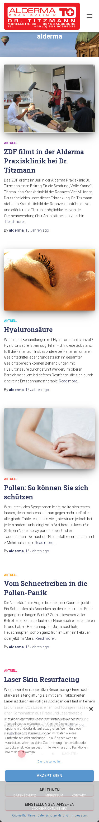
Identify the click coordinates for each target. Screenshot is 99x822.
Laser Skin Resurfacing (41, 679)
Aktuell (10, 143)
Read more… (15, 222)
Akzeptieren (49, 775)
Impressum (79, 815)
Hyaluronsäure (28, 329)
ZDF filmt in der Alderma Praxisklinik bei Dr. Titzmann (44, 160)
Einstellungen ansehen (49, 804)
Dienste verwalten (49, 762)
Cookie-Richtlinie (23, 815)
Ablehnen (49, 790)
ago (37, 230)
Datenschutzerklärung (52, 815)
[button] (91, 709)
